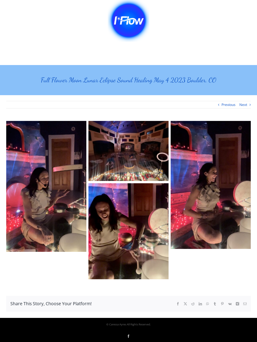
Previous (228, 104)
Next (243, 104)
